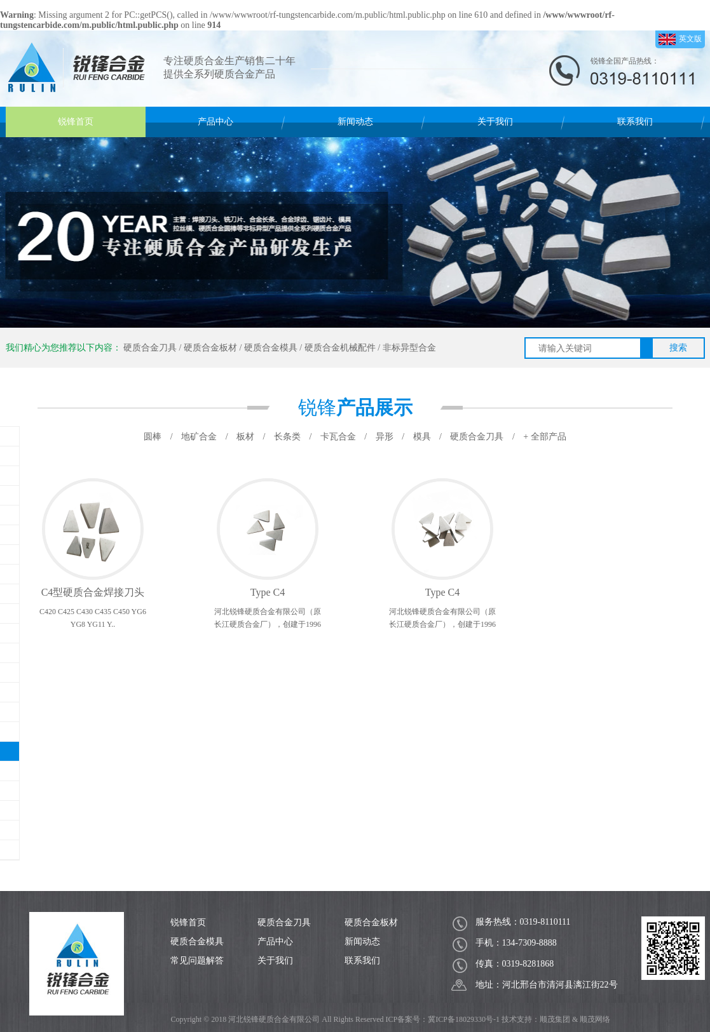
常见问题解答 (197, 960)
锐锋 (355, 407)
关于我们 (495, 121)
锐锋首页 (75, 121)
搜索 (678, 347)
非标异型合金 (409, 347)
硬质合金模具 (270, 347)
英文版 (680, 39)
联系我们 (635, 121)
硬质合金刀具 (150, 347)
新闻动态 (355, 121)
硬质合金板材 (210, 347)
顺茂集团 (555, 1019)
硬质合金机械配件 (340, 347)
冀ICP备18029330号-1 (464, 1019)
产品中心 (215, 121)
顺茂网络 (595, 1019)
